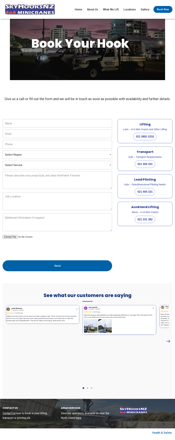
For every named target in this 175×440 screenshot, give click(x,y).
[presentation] (29, 250)
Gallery (145, 9)
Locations (129, 9)
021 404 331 (145, 166)
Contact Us (9, 416)
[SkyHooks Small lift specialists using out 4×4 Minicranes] (29, 9)
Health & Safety (162, 435)
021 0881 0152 (145, 139)
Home (78, 9)
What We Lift (110, 9)
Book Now (163, 9)
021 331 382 (145, 221)
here (78, 420)
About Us (92, 9)
